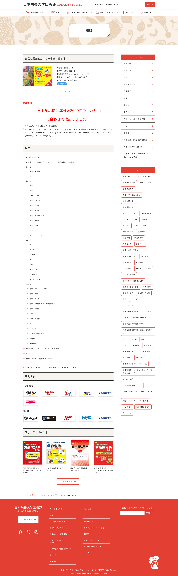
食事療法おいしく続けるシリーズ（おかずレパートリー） (137, 371)
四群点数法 (126, 358)
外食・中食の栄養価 (130, 250)
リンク (90, 553)
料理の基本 (138, 238)
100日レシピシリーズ (130, 379)
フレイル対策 (127, 305)
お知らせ (127, 12)
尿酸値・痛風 (127, 293)
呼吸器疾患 (146, 287)
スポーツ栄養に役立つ (131, 195)
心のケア (147, 311)
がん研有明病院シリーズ (131, 385)
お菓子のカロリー (129, 256)
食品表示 (147, 345)
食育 (142, 339)
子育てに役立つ (145, 183)
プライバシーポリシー (96, 540)
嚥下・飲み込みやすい (131, 311)
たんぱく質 (126, 262)
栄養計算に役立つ (129, 207)
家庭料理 (125, 238)
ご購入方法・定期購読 (63, 534)
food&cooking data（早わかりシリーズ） (137, 393)
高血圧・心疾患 (143, 293)
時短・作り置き (147, 213)
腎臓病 (147, 269)
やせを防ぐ (126, 407)
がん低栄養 (143, 401)
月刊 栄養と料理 (40, 12)
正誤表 (90, 534)
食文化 (125, 345)
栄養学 (125, 318)
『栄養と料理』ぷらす (79, 12)
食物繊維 (139, 262)
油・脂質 (144, 256)
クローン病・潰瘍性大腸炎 (132, 281)
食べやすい (126, 413)
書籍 (59, 12)
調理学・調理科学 (139, 318)
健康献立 (140, 232)
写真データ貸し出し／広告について (63, 541)
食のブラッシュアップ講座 (98, 528)
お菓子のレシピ (140, 226)
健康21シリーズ (128, 401)
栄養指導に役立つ (129, 201)
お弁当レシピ (127, 232)
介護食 (144, 219)
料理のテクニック (129, 213)
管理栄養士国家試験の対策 (132, 324)
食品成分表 (126, 244)
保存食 (134, 219)
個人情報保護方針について (98, 546)
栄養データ (140, 244)
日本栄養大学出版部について (106, 4)
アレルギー (134, 299)
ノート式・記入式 (129, 339)
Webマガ (144, 12)
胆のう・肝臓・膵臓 (130, 287)
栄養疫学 (135, 345)
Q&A (90, 515)
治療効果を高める (142, 407)
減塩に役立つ (127, 177)
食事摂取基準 (127, 351)
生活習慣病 (126, 269)
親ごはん (125, 226)
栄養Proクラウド (106, 12)
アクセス (57, 555)
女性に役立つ (127, 189)
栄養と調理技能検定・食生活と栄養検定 (137, 331)
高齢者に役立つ (128, 183)
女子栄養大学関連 (144, 351)
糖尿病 (138, 269)
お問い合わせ (93, 521)
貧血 (124, 299)
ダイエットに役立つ (145, 177)
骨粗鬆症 (139, 358)
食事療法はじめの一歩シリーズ (134, 364)
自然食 (125, 219)
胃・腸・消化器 (128, 275)
